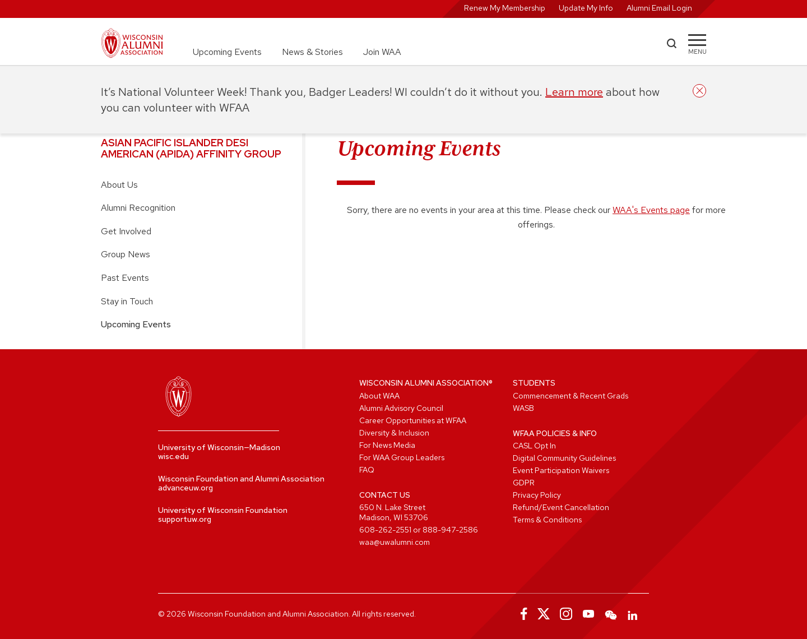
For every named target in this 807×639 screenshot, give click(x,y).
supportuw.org (184, 519)
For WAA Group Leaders (401, 457)
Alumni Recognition (138, 208)
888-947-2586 (450, 530)
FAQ (366, 470)
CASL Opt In (534, 446)
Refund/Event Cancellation (561, 507)
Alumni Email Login (659, 8)
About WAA (379, 396)
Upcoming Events (227, 52)
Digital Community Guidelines (564, 458)
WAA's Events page (651, 210)
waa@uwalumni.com (394, 542)
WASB (523, 408)
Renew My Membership (504, 8)
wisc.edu (173, 456)
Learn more (574, 92)
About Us (119, 185)
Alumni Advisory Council (401, 408)
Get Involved (126, 231)
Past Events (125, 278)
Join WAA (382, 52)
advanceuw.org (185, 488)
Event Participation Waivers (561, 470)
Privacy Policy (537, 495)
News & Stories (312, 52)
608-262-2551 (385, 530)
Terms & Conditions (547, 520)
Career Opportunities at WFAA (412, 420)
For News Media (387, 445)
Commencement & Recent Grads (570, 396)
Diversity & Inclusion (394, 433)
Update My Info (586, 8)
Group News (125, 254)
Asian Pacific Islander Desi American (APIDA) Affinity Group (191, 148)
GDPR (524, 483)
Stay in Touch (127, 301)
